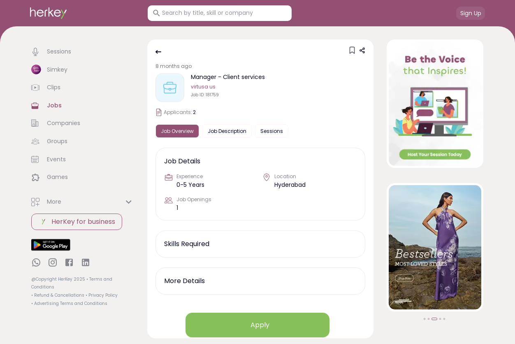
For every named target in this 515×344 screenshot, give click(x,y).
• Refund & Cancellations (57, 295)
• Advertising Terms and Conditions (69, 303)
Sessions (271, 131)
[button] (82, 52)
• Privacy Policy (102, 295)
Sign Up (470, 13)
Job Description (227, 131)
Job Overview (177, 131)
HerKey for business (76, 222)
